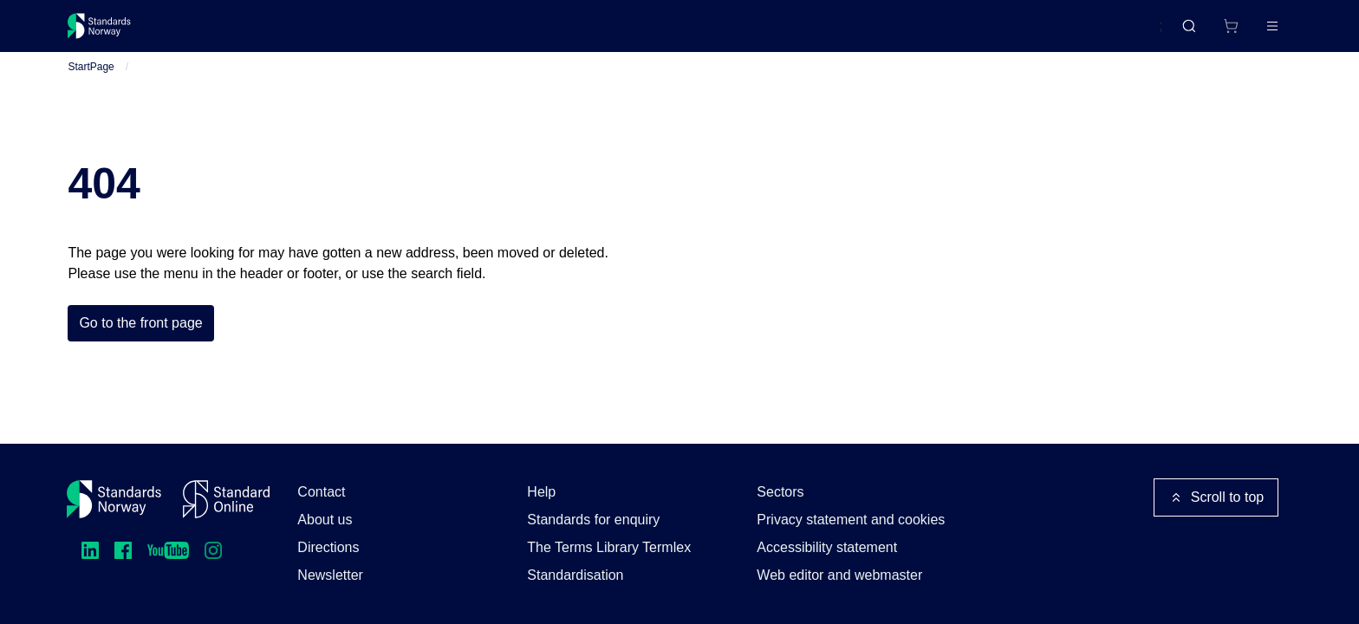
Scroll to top (1216, 497)
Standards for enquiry (593, 519)
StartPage (91, 87)
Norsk (1127, 34)
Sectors (780, 491)
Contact (321, 491)
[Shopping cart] (1194, 32)
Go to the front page (140, 343)
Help (541, 491)
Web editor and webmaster (839, 575)
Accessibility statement (827, 547)
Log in (1258, 32)
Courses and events (339, 32)
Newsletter (330, 575)
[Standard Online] (226, 499)
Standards (218, 32)
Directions (328, 547)
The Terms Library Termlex (609, 547)
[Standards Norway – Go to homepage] (111, 33)
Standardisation (575, 575)
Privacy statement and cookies (851, 519)
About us (324, 519)
